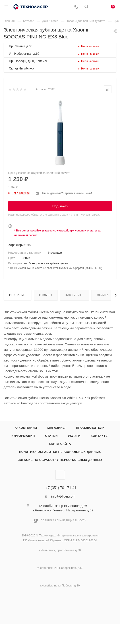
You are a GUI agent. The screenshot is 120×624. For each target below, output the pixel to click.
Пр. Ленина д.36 (20, 46)
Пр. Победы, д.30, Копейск (28, 61)
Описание (17, 295)
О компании (26, 427)
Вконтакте (60, 475)
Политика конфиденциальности (64, 520)
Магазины (56, 427)
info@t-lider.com (63, 496)
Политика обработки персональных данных (60, 452)
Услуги (74, 435)
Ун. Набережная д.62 (24, 53)
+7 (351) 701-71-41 (61, 488)
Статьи (51, 435)
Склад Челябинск (21, 68)
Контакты (99, 435)
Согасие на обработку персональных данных (60, 460)
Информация (23, 435)
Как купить (75, 295)
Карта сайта (60, 443)
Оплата (103, 295)
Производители (90, 427)
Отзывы (45, 295)
